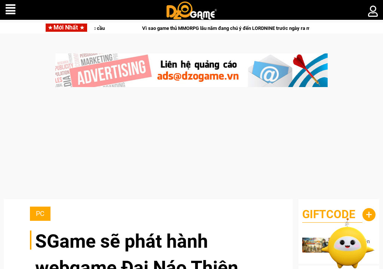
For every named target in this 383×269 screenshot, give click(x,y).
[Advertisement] (191, 147)
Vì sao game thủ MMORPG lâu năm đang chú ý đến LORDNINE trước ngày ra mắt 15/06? (248, 28)
